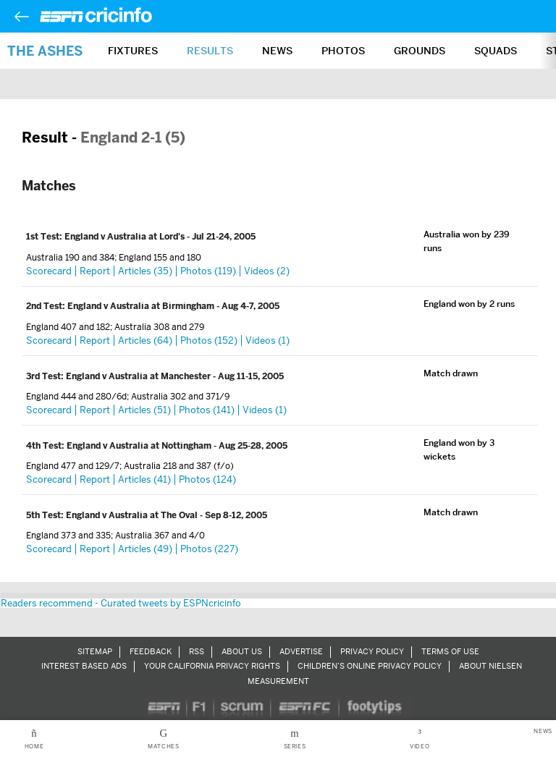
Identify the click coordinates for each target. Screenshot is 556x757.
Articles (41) (144, 479)
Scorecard (49, 271)
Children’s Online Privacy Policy (370, 666)
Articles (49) (145, 549)
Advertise (301, 651)
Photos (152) (208, 340)
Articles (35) (145, 271)
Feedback (151, 651)
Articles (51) (144, 410)
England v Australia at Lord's (125, 236)
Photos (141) (207, 410)
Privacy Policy (372, 651)
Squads (495, 50)
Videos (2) (267, 271)
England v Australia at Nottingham (140, 446)
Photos (343, 50)
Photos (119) (208, 271)
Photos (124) (207, 479)
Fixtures (133, 50)
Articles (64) (145, 340)
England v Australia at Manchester (139, 376)
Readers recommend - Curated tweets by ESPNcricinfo (121, 603)
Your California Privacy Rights (212, 666)
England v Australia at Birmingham (141, 306)
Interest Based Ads (84, 666)
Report (95, 271)
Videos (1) (267, 340)
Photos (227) (209, 549)
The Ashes (45, 51)
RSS (196, 651)
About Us (242, 651)
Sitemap (94, 651)
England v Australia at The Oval (133, 515)
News (277, 50)
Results (210, 50)
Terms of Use (450, 651)
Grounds (419, 50)
